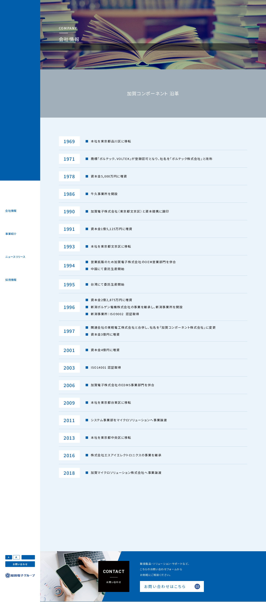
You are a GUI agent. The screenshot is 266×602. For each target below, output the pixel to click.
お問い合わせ (20, 564)
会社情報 (11, 211)
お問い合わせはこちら (165, 586)
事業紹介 (11, 234)
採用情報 (11, 280)
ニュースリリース (15, 257)
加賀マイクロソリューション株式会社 (20, 90)
